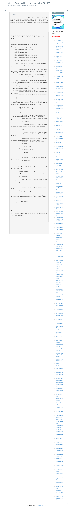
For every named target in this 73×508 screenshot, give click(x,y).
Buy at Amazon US (56, 34)
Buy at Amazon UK (56, 36)
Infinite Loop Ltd (41, 505)
